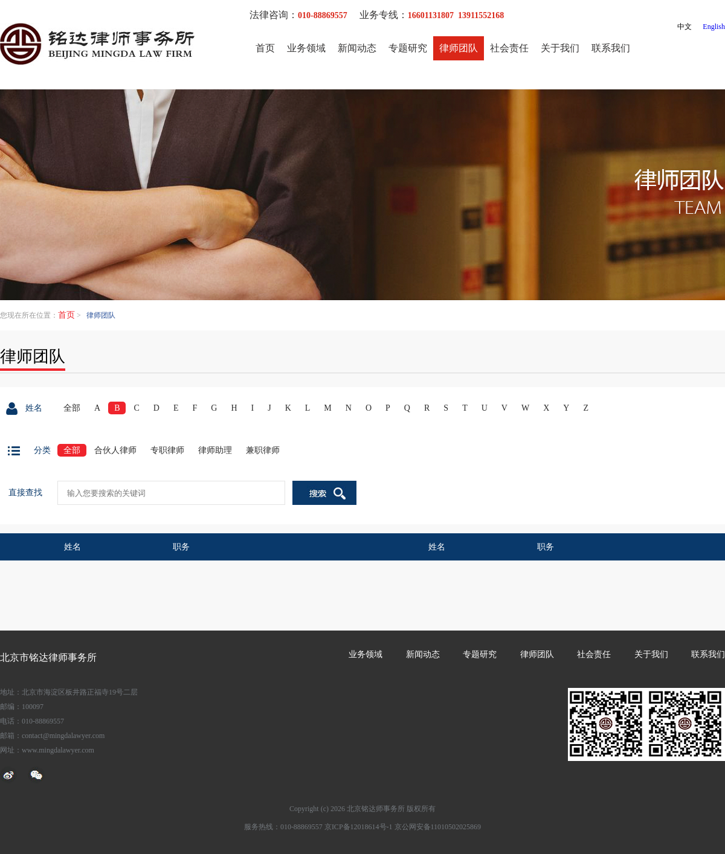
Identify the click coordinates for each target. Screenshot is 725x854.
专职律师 (167, 450)
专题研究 (407, 48)
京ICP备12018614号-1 (358, 827)
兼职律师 (263, 450)
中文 (684, 26)
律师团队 (458, 48)
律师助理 (215, 450)
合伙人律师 (115, 450)
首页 (265, 48)
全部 (71, 408)
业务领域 (306, 48)
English (714, 26)
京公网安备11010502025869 (438, 827)
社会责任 (509, 48)
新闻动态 (357, 48)
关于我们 (560, 48)
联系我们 (610, 48)
